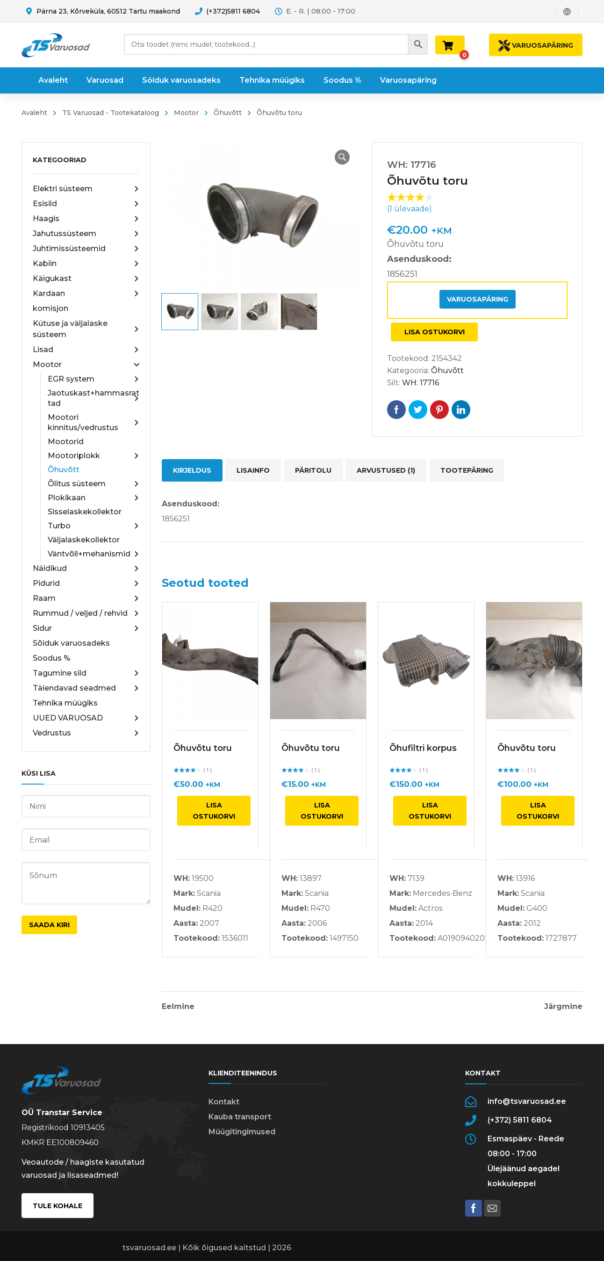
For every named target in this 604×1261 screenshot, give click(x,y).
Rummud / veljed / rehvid (86, 613)
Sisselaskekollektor (85, 511)
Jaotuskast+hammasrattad (93, 398)
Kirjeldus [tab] (192, 470)
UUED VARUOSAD (86, 718)
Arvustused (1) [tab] (386, 470)
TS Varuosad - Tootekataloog (110, 112)
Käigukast (86, 278)
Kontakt (224, 1101)
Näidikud (86, 568)
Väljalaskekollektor (84, 539)
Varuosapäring (477, 299)
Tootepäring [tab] (466, 470)
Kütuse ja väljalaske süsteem (86, 329)
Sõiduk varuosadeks (71, 643)
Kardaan (86, 293)
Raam (86, 598)
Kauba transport (240, 1116)
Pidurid (86, 583)
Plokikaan (93, 498)
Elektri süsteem (86, 188)
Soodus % (51, 658)
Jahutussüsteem (86, 233)
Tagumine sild (86, 673)
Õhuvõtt (228, 112)
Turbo (93, 526)
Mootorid (66, 441)
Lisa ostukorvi (434, 332)
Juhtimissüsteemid (86, 248)
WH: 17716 (420, 382)
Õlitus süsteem (93, 484)
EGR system (93, 379)
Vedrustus (86, 733)
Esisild (86, 203)
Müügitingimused (242, 1131)
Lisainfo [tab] (253, 470)
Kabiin (86, 263)
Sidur (86, 628)
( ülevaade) (409, 208)
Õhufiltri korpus (423, 748)
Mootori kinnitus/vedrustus (93, 422)
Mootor (186, 112)
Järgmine (563, 1006)
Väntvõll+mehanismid (93, 554)
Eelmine (178, 1006)
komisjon (50, 308)
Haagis (86, 218)
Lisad (86, 349)
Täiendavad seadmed (86, 688)
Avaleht (34, 112)
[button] (342, 157)
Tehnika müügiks (65, 703)
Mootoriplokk (93, 456)
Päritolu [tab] (313, 470)
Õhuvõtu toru (202, 748)
